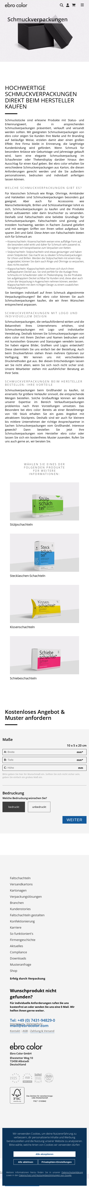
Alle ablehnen (25, 1162)
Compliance (18, 952)
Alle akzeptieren (44, 1154)
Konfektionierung (22, 921)
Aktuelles (16, 946)
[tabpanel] (44, 38)
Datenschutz (34, 1024)
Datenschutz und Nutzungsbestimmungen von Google (45, 1175)
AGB (25, 1031)
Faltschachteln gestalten (27, 915)
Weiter (74, 820)
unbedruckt (39, 807)
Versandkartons (21, 884)
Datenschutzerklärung (72, 1172)
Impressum (17, 1024)
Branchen (17, 903)
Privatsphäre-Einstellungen (57, 1162)
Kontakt (15, 1031)
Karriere (15, 927)
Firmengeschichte (22, 940)
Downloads (18, 958)
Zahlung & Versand (42, 1031)
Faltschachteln (20, 878)
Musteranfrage (20, 964)
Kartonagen (18, 890)
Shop (13, 971)
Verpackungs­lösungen (26, 896)
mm (80, 752)
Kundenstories (20, 909)
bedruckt (13, 807)
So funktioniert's (21, 934)
